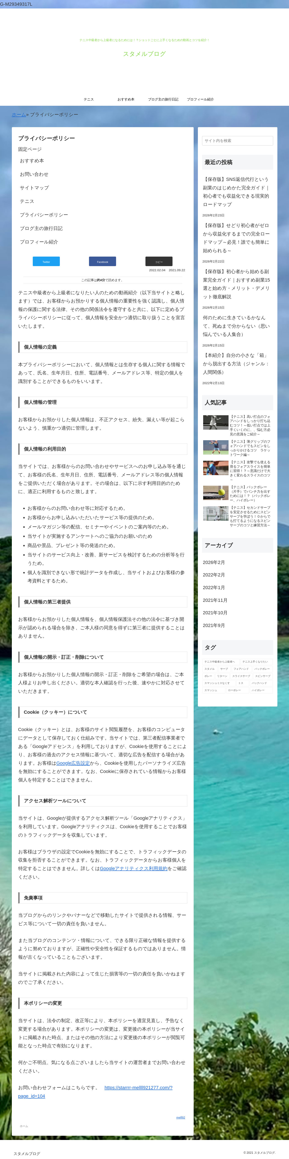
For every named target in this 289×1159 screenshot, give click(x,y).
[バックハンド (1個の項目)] (261, 683)
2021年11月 (215, 600)
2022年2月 (214, 574)
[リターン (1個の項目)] (222, 676)
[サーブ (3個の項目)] (224, 669)
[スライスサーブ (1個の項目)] (241, 676)
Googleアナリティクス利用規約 (134, 868)
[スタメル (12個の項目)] (210, 669)
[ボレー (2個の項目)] (208, 676)
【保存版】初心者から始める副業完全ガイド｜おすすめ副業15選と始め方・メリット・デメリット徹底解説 (236, 284)
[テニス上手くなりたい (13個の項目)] (257, 662)
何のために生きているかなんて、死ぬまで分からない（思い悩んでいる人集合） (236, 326)
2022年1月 (214, 587)
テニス (27, 201)
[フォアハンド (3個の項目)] (242, 669)
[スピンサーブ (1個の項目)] (263, 676)
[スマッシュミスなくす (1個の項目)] (219, 683)
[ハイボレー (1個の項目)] (261, 690)
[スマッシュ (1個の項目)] (214, 690)
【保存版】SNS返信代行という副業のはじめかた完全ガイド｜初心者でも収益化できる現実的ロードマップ (236, 192)
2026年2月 (214, 562)
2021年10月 (215, 612)
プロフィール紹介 (39, 242)
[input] (237, 141)
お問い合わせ (34, 174)
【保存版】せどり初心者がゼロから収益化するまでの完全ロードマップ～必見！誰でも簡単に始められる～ (236, 238)
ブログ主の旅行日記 (41, 228)
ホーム (19, 114)
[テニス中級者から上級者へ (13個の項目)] (221, 662)
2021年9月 (214, 625)
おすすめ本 (32, 160)
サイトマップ (34, 187)
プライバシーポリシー (44, 214)
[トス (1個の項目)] (242, 683)
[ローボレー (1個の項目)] (237, 690)
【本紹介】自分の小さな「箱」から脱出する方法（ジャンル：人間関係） (236, 364)
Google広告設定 (73, 763)
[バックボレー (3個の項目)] (263, 669)
